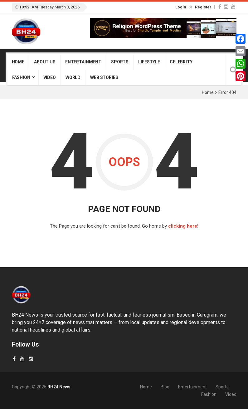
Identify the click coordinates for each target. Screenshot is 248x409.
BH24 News (59, 386)
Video (49, 77)
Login (180, 7)
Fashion (21, 77)
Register (203, 7)
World (73, 77)
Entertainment (83, 61)
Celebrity (181, 61)
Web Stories (104, 77)
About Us (45, 61)
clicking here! (183, 226)
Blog (165, 386)
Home (18, 61)
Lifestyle (149, 61)
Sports (120, 61)
